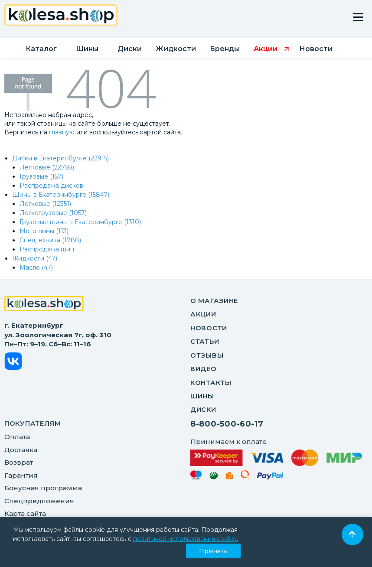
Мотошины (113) (44, 231)
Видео (203, 369)
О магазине (214, 301)
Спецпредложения (39, 501)
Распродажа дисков (51, 185)
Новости (208, 328)
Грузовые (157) (41, 176)
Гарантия (21, 475)
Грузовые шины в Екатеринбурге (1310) (80, 222)
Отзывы (206, 355)
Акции (203, 314)
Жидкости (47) (34, 258)
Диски (203, 409)
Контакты (211, 382)
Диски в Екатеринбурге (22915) (60, 158)
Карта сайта (25, 513)
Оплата (17, 437)
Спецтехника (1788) (50, 240)
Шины (202, 396)
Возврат (18, 462)
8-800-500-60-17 (227, 424)
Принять (213, 551)
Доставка (20, 450)
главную (62, 132)
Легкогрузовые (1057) (53, 213)
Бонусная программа (43, 488)
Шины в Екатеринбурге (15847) (60, 195)
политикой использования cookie (185, 539)
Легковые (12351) (45, 204)
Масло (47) (36, 267)
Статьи (204, 341)
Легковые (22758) (47, 167)
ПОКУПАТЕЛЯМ (32, 423)
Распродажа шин (47, 249)
